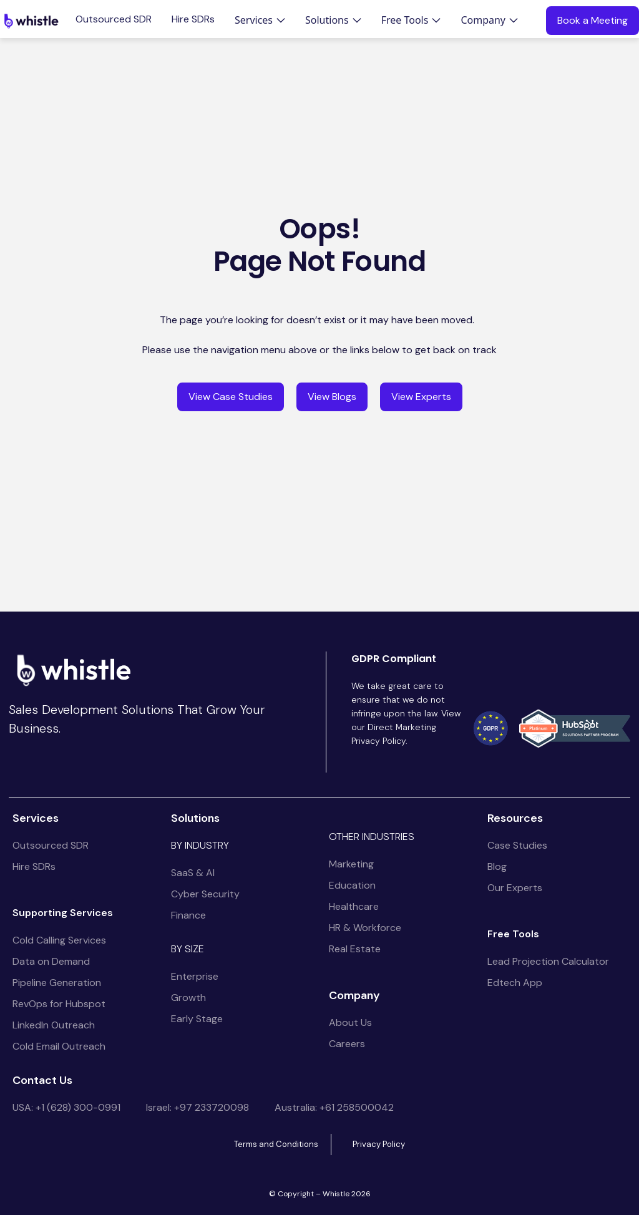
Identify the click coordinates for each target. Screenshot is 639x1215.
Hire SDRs (193, 19)
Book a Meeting (592, 20)
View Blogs (332, 396)
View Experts (421, 396)
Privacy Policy (379, 1144)
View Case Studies (230, 396)
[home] (31, 20)
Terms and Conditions (276, 1144)
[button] (260, 20)
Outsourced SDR (114, 19)
